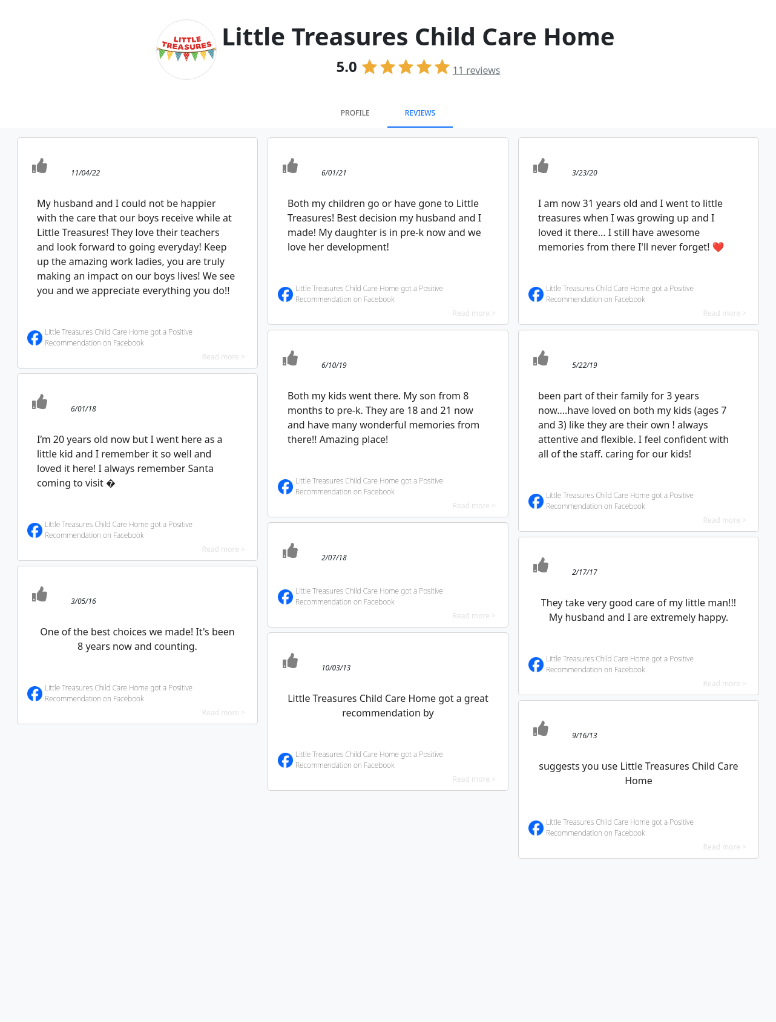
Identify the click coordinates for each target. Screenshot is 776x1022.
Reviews (420, 113)
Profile (355, 113)
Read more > (223, 357)
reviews (477, 70)
